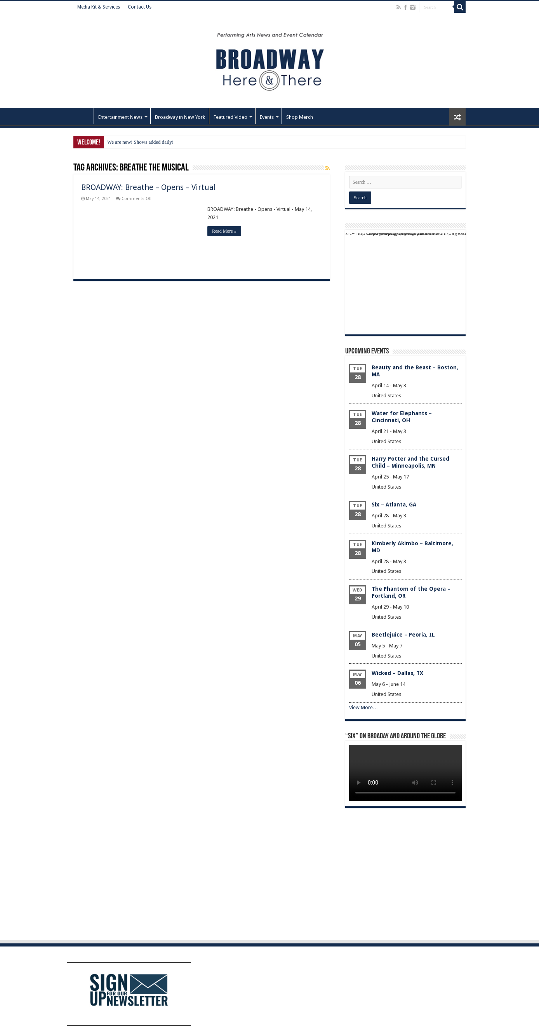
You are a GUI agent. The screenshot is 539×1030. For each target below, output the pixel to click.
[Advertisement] (405, 282)
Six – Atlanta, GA (394, 504)
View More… (363, 707)
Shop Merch (299, 117)
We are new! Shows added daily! (140, 142)
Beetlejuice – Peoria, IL (403, 635)
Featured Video (230, 117)
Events (267, 117)
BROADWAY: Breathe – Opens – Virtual (148, 187)
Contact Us (139, 7)
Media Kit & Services (98, 7)
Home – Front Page (83, 116)
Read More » (224, 231)
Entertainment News (120, 117)
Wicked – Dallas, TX (397, 673)
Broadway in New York (180, 117)
